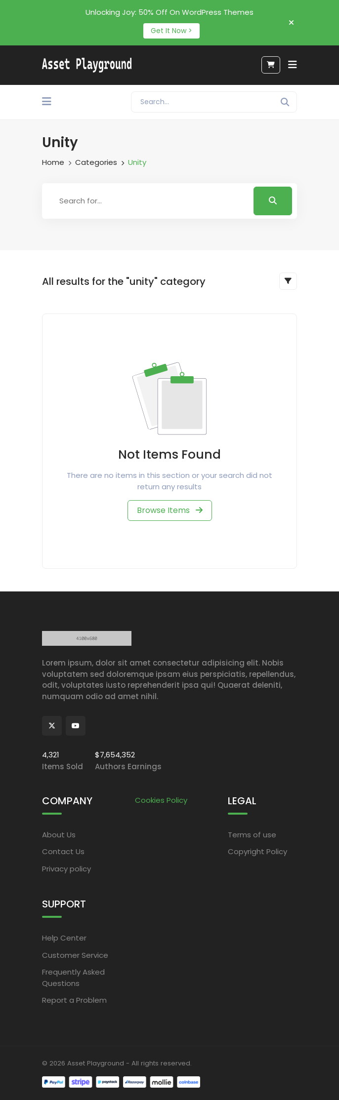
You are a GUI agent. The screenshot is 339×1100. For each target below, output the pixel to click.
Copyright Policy (257, 851)
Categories (96, 162)
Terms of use (252, 834)
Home (53, 162)
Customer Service (75, 955)
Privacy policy (66, 869)
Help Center (64, 938)
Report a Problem (74, 1000)
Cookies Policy (161, 800)
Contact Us (63, 851)
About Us (59, 834)
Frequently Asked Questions (73, 977)
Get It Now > (171, 31)
